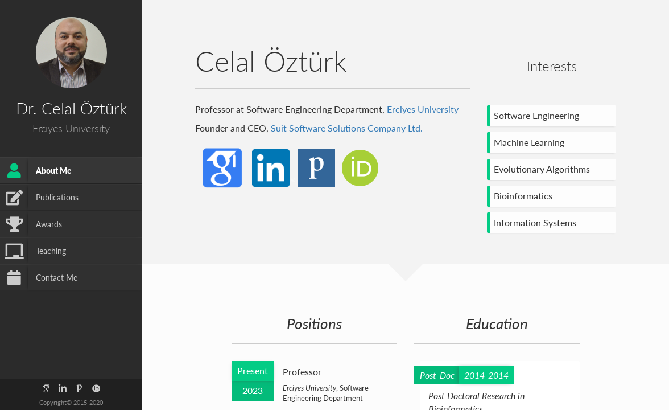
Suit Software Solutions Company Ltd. (347, 127)
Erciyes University (423, 109)
